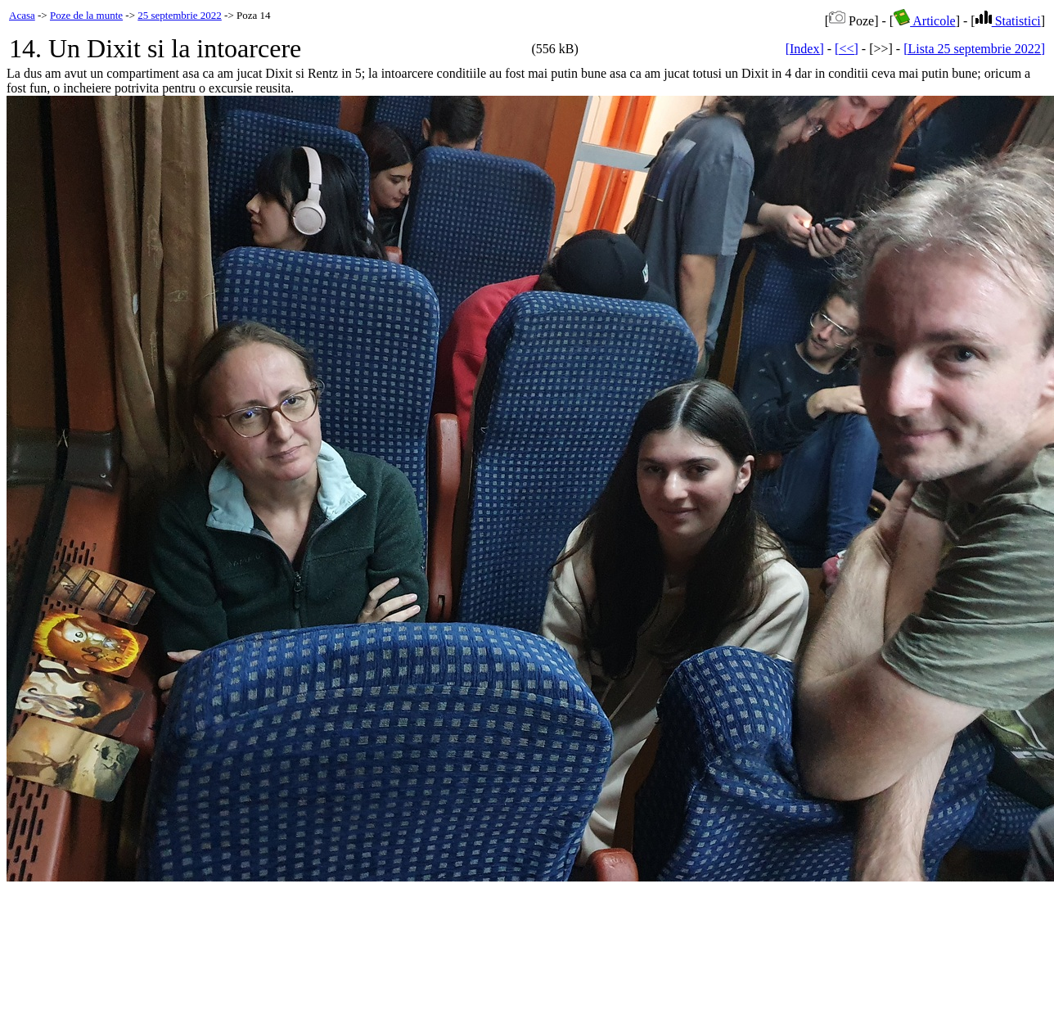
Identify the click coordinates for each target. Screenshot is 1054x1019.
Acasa (22, 15)
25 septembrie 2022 (179, 15)
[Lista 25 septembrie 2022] (974, 49)
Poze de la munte (86, 15)
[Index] (805, 49)
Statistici (1008, 21)
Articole (925, 21)
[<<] (846, 49)
